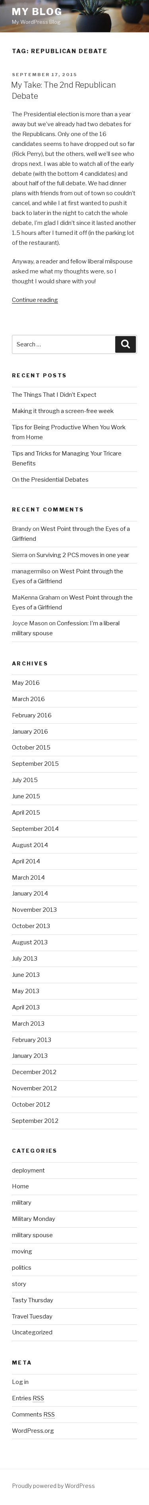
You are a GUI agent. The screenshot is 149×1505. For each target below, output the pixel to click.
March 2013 (28, 1023)
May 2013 (25, 991)
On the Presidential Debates (50, 479)
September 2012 (35, 1120)
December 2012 (34, 1072)
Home (20, 1186)
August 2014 (30, 845)
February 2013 (31, 1040)
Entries (28, 1398)
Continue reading (35, 300)
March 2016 (28, 699)
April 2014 (26, 861)
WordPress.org (33, 1430)
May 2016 (26, 682)
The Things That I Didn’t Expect (54, 394)
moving (22, 1251)
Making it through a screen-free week (63, 411)
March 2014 (28, 877)
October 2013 (31, 926)
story (19, 1284)
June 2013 (26, 974)
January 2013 (30, 1055)
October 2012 (31, 1104)
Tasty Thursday (32, 1300)
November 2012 (34, 1088)
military (21, 1202)
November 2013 (34, 909)
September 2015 (35, 763)
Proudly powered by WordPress (53, 1485)
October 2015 (31, 747)
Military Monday (33, 1218)
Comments (33, 1414)
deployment (28, 1170)
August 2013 (30, 942)
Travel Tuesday (32, 1316)
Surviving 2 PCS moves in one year (83, 555)
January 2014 (30, 893)
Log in (20, 1382)
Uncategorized (32, 1332)
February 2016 (32, 715)
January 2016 (30, 731)
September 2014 (35, 828)
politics (21, 1267)
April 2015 (26, 812)
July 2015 (25, 780)
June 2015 (26, 796)
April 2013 (26, 1007)
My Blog (37, 11)
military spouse (32, 1235)
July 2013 (24, 958)
